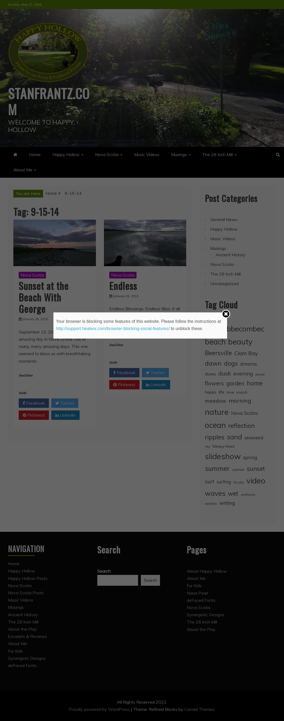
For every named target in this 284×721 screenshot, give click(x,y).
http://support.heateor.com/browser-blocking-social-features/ (113, 328)
